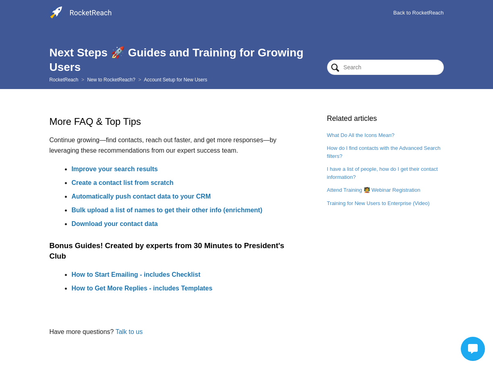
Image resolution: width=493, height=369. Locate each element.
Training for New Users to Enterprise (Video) (378, 203)
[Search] (385, 67)
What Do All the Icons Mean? (361, 135)
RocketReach (63, 80)
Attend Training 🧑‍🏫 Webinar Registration (373, 190)
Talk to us (129, 331)
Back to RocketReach (419, 13)
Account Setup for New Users (175, 80)
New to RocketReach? (111, 80)
